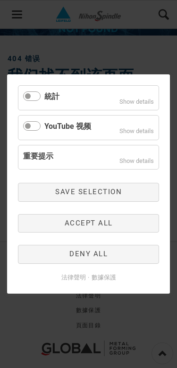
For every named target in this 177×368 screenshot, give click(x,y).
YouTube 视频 (67, 126)
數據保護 (104, 277)
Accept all (89, 223)
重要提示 (38, 155)
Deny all (88, 254)
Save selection (88, 192)
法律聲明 (73, 277)
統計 (51, 96)
